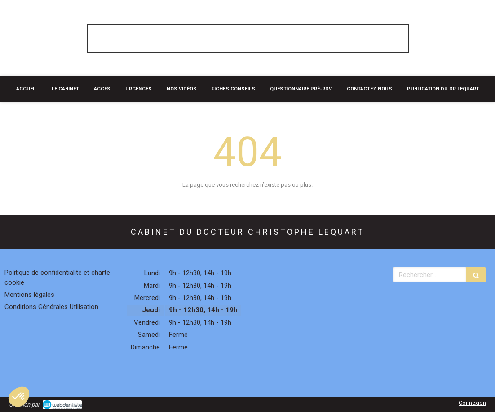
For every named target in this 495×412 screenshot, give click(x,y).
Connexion (472, 402)
